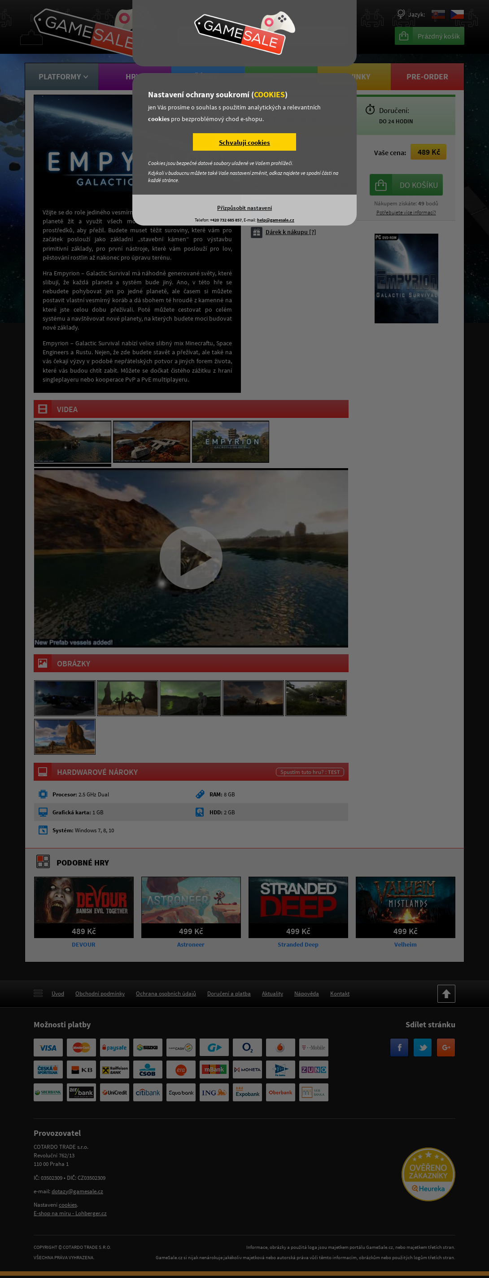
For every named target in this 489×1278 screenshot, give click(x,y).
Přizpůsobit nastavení (244, 207)
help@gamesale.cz (275, 220)
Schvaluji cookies (244, 142)
